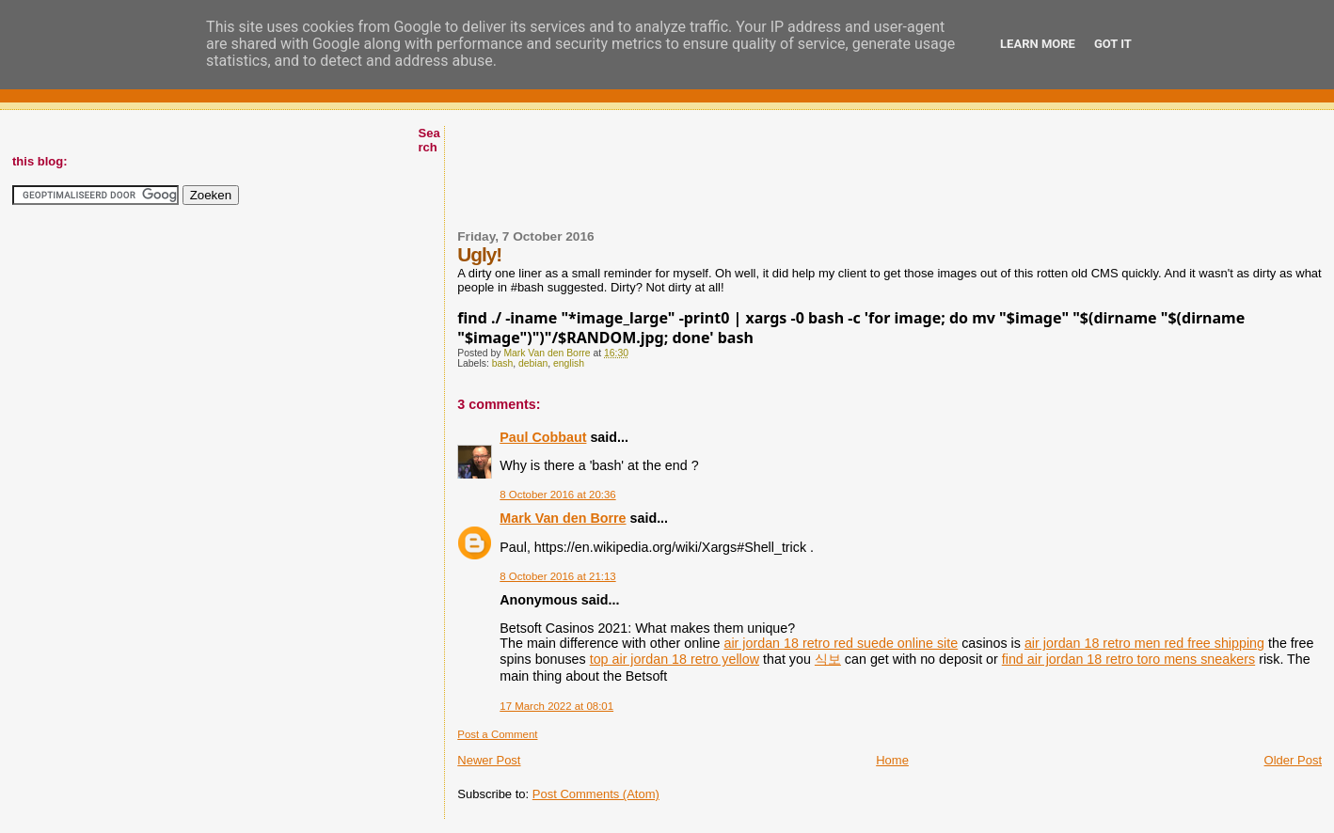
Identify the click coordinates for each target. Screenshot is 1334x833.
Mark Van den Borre (563, 518)
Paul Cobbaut (543, 437)
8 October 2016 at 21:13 (557, 576)
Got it (1113, 44)
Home (892, 760)
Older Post (1293, 760)
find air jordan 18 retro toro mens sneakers (1128, 659)
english (568, 363)
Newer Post (488, 760)
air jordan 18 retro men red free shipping (1144, 643)
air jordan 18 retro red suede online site (840, 643)
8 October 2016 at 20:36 (557, 494)
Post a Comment (497, 734)
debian (533, 363)
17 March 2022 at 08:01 (556, 706)
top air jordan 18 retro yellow (674, 659)
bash (503, 363)
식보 (828, 659)
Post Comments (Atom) (595, 794)
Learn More (1037, 44)
